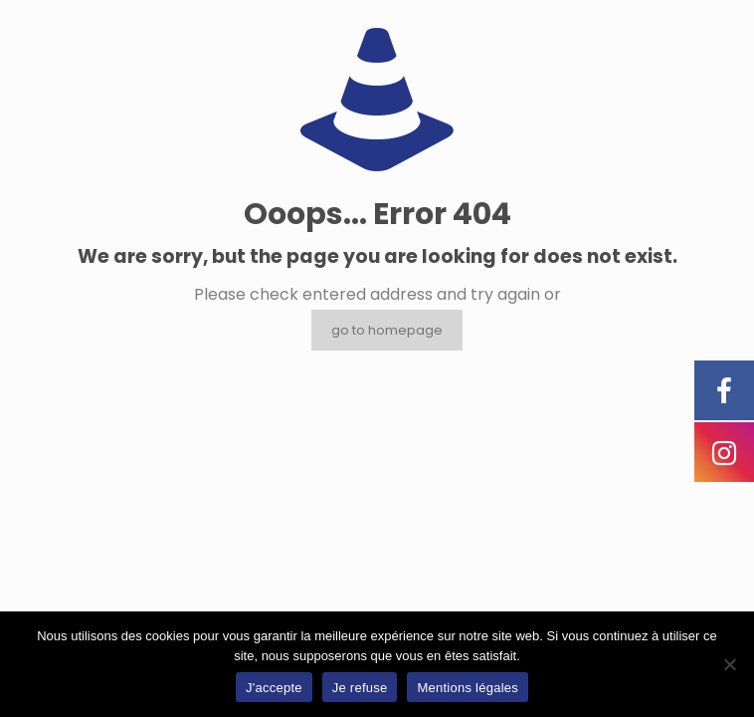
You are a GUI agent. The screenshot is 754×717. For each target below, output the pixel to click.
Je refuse (360, 687)
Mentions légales (467, 687)
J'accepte (274, 687)
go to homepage (387, 330)
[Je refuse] (729, 664)
